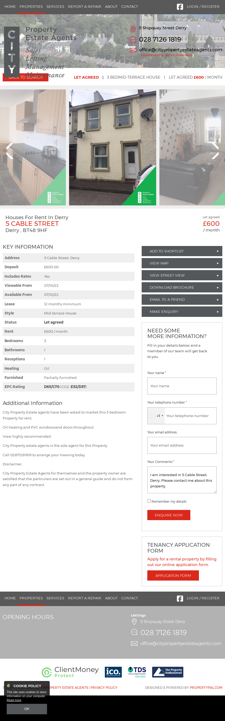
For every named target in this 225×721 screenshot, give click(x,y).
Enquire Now (169, 540)
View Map (159, 289)
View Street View (167, 301)
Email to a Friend (167, 325)
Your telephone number (167, 428)
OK (27, 709)
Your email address (162, 458)
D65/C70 (51, 412)
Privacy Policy (104, 713)
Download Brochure (172, 313)
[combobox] (156, 441)
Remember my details (169, 527)
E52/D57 (78, 412)
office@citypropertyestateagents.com (180, 49)
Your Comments (160, 487)
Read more (14, 701)
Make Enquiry (164, 337)
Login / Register (203, 6)
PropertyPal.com (206, 713)
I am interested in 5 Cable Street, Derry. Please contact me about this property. (182, 505)
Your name (156, 399)
